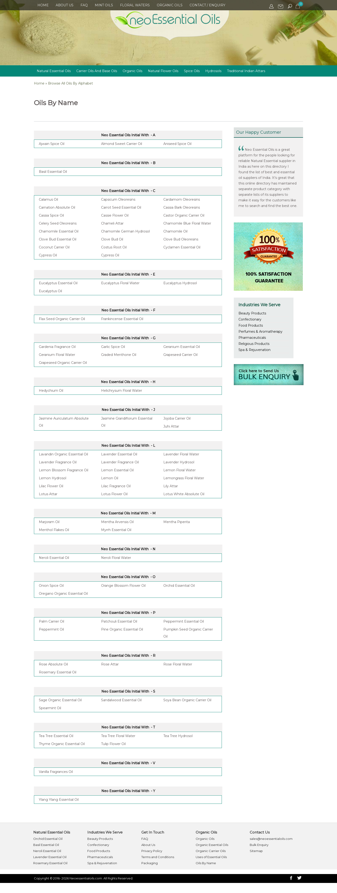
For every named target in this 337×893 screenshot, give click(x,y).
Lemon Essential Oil (117, 470)
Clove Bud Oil (112, 239)
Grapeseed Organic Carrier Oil (63, 363)
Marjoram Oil (49, 522)
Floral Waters (135, 5)
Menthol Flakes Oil (54, 530)
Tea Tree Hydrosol (178, 736)
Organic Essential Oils (212, 845)
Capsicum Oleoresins (118, 199)
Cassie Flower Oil (114, 215)
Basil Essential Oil (53, 172)
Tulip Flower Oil (113, 744)
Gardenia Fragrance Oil (57, 347)
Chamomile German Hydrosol (125, 231)
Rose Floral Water (177, 664)
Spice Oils (192, 71)
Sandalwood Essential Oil (121, 700)
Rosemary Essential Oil (57, 672)
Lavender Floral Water (181, 454)
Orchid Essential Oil (179, 585)
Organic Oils (170, 5)
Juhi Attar (171, 426)
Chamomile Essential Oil (58, 231)
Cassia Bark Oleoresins (181, 207)
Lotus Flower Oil (114, 494)
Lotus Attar (48, 494)
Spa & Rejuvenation (254, 350)
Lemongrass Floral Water (183, 478)
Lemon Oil (109, 478)
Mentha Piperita (176, 522)
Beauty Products (252, 313)
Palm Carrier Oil (51, 621)
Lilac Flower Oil (51, 486)
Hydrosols (213, 71)
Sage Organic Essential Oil (60, 700)
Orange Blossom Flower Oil (123, 585)
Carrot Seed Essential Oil (121, 207)
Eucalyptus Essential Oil (58, 283)
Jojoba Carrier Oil (176, 418)
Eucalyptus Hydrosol (180, 283)
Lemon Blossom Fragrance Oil (63, 470)
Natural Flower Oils (163, 71)
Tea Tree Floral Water (118, 736)
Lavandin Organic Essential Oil (63, 454)
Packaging (149, 863)
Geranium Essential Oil (181, 347)
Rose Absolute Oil (53, 664)
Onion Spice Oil (51, 585)
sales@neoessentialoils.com (271, 839)
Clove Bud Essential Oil (57, 239)
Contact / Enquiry (207, 5)
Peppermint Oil (51, 629)
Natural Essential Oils (54, 71)
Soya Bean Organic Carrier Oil (187, 700)
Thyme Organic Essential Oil (62, 744)
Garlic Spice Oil (113, 347)
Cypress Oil (48, 255)
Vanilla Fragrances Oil (56, 772)
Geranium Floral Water (57, 355)
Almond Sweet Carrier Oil (121, 144)
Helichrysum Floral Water (121, 390)
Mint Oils (104, 5)
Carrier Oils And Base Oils (96, 71)
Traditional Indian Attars (246, 71)
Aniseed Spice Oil (177, 144)
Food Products (250, 325)
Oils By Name (206, 863)
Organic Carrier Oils (211, 851)
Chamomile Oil (175, 231)
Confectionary (249, 319)
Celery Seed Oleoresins (58, 223)
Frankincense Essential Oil (122, 319)
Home (43, 5)
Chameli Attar (112, 223)
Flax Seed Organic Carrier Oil (62, 319)
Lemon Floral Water (179, 470)
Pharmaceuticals (252, 338)
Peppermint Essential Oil (183, 621)
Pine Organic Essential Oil (122, 629)
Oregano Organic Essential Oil (63, 593)
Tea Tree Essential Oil (56, 736)
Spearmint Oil (50, 708)
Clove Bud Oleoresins (180, 239)
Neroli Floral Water (116, 558)
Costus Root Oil (114, 247)
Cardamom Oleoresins (181, 199)
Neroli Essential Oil (54, 558)
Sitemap (256, 851)
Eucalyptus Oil (50, 291)
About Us (64, 5)
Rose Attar (110, 664)
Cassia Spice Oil (51, 215)
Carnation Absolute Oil (57, 207)
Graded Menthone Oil (118, 355)
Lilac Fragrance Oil (116, 486)
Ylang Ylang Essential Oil (59, 799)
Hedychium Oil (51, 390)
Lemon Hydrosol (52, 478)
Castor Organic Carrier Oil (183, 215)
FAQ (84, 5)
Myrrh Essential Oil (116, 530)
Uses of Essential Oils (211, 857)
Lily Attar (170, 486)
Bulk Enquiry (259, 845)
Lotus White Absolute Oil (183, 494)
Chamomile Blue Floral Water (187, 223)
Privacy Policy (151, 851)
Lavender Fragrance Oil (58, 462)
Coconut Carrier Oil (54, 247)
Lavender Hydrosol (178, 462)
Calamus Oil (48, 199)
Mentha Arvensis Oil (117, 522)
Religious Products (253, 344)
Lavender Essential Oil (119, 454)
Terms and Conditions (157, 857)
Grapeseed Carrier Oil (180, 355)
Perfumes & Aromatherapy (260, 331)
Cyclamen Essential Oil (181, 247)
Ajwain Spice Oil (51, 144)
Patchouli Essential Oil (119, 621)
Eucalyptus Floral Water (120, 283)
